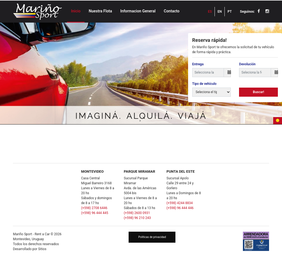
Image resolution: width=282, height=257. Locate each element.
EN (220, 11)
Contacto (172, 11)
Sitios (42, 249)
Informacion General (138, 11)
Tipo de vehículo (204, 84)
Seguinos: (247, 11)
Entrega (198, 64)
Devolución (247, 64)
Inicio (75, 11)
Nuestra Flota (100, 11)
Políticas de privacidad (152, 237)
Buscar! (258, 92)
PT (229, 11)
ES (210, 11)
